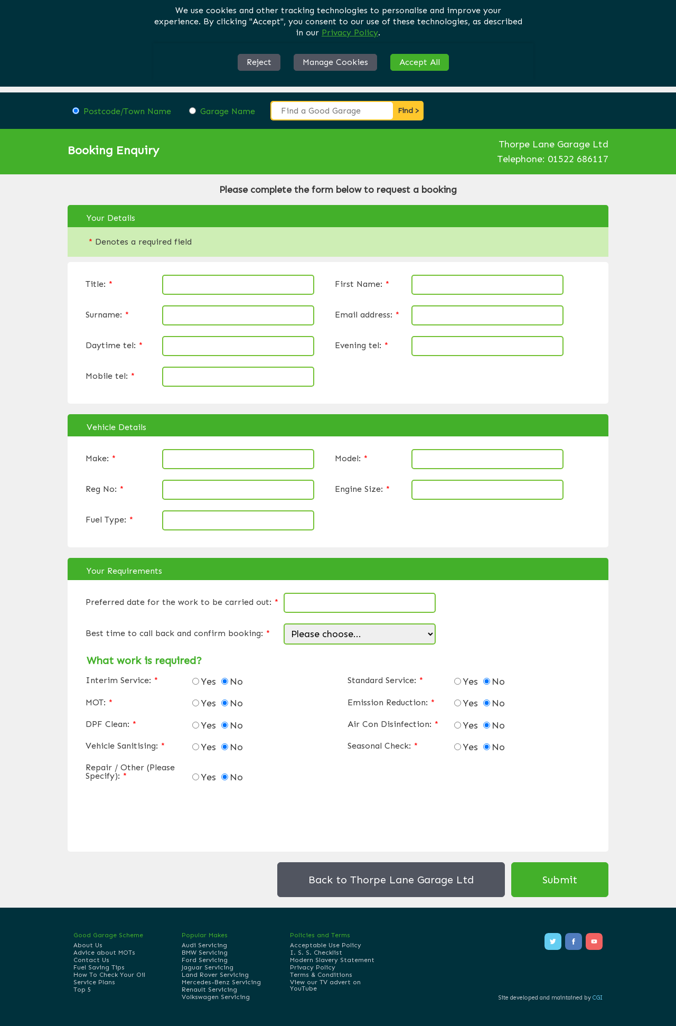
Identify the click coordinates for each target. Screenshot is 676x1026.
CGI (598, 997)
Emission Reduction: (391, 702)
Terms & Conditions (321, 975)
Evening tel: (361, 345)
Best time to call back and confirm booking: (178, 633)
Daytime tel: (114, 345)
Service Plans (94, 982)
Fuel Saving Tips (99, 967)
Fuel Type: (109, 520)
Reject (259, 62)
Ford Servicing (205, 960)
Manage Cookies (335, 62)
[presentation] (166, 814)
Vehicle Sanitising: (125, 746)
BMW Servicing (205, 952)
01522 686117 (578, 159)
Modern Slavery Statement (332, 960)
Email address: (367, 315)
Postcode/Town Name (127, 111)
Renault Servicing (209, 989)
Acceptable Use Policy (325, 945)
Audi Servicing (204, 945)
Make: (101, 458)
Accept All (419, 62)
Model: (351, 458)
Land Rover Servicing (215, 975)
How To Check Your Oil (109, 975)
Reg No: (105, 489)
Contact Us (91, 960)
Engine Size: (362, 489)
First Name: (362, 284)
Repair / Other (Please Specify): (130, 771)
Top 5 (82, 989)
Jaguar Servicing (207, 967)
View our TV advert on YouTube (325, 985)
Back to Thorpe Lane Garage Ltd (391, 879)
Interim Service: (122, 680)
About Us (87, 945)
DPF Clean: (111, 724)
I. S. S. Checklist (316, 952)
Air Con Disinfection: (393, 724)
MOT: (99, 702)
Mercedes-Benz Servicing (221, 982)
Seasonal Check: (383, 746)
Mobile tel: (110, 376)
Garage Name (227, 111)
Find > (408, 110)
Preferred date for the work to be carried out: (182, 602)
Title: (99, 284)
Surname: (107, 315)
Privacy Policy (350, 32)
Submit (559, 879)
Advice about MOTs (104, 952)
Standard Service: (385, 680)
